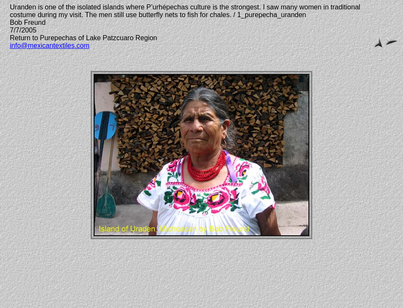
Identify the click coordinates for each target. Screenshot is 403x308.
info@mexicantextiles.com (49, 45)
